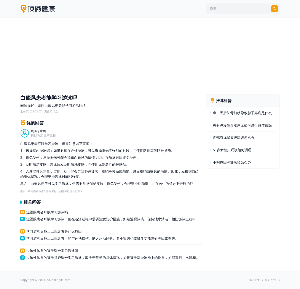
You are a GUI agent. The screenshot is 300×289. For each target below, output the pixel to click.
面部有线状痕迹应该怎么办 (233, 137)
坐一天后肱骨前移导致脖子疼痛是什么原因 (244, 112)
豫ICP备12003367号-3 (264, 280)
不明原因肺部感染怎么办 (232, 162)
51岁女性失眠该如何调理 (232, 150)
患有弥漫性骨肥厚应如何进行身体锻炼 (242, 125)
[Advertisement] (150, 54)
